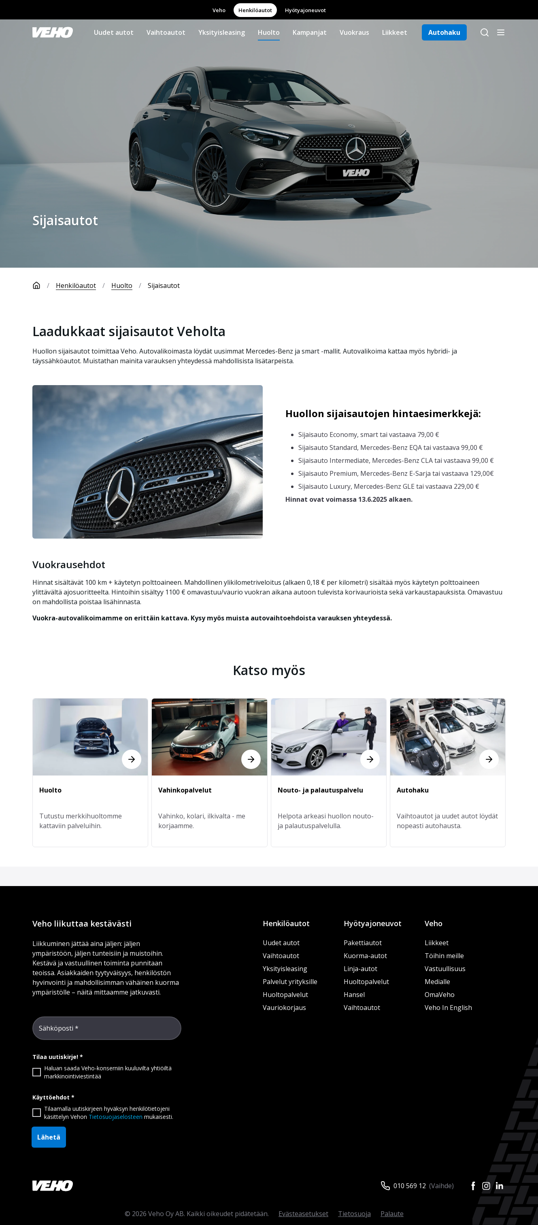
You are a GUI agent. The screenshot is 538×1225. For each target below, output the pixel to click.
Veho (219, 10)
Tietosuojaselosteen (115, 1117)
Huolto (269, 32)
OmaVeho (440, 994)
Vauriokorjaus (284, 1007)
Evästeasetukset (303, 1213)
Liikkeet (394, 32)
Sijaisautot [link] (164, 285)
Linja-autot (360, 968)
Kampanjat (310, 32)
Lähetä (48, 1137)
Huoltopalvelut (285, 994)
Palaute (392, 1213)
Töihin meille (444, 955)
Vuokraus (354, 32)
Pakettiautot (363, 942)
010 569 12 (409, 1185)
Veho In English (448, 1007)
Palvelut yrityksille (290, 981)
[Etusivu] (44, 285)
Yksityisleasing (221, 32)
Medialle (437, 981)
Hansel (354, 994)
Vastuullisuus (445, 968)
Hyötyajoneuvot (305, 10)
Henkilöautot (255, 10)
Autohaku (444, 32)
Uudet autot (114, 32)
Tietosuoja (354, 1213)
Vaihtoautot (166, 32)
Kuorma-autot (365, 955)
